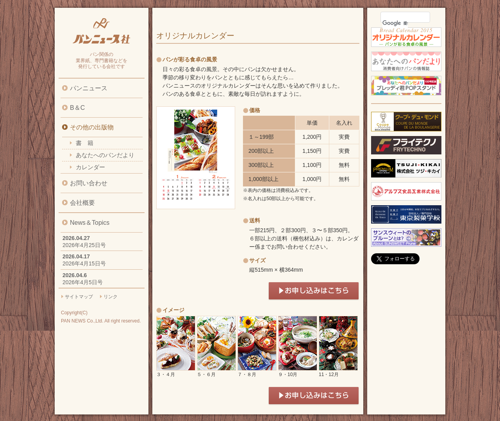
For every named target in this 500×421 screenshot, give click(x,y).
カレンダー (90, 167)
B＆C (77, 107)
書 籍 (84, 143)
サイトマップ (79, 296)
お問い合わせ (88, 183)
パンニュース (88, 88)
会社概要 (82, 202)
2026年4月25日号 (84, 245)
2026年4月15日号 (84, 263)
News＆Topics (89, 222)
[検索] (395, 23)
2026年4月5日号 (82, 282)
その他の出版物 (92, 127)
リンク (111, 296)
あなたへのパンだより (105, 155)
